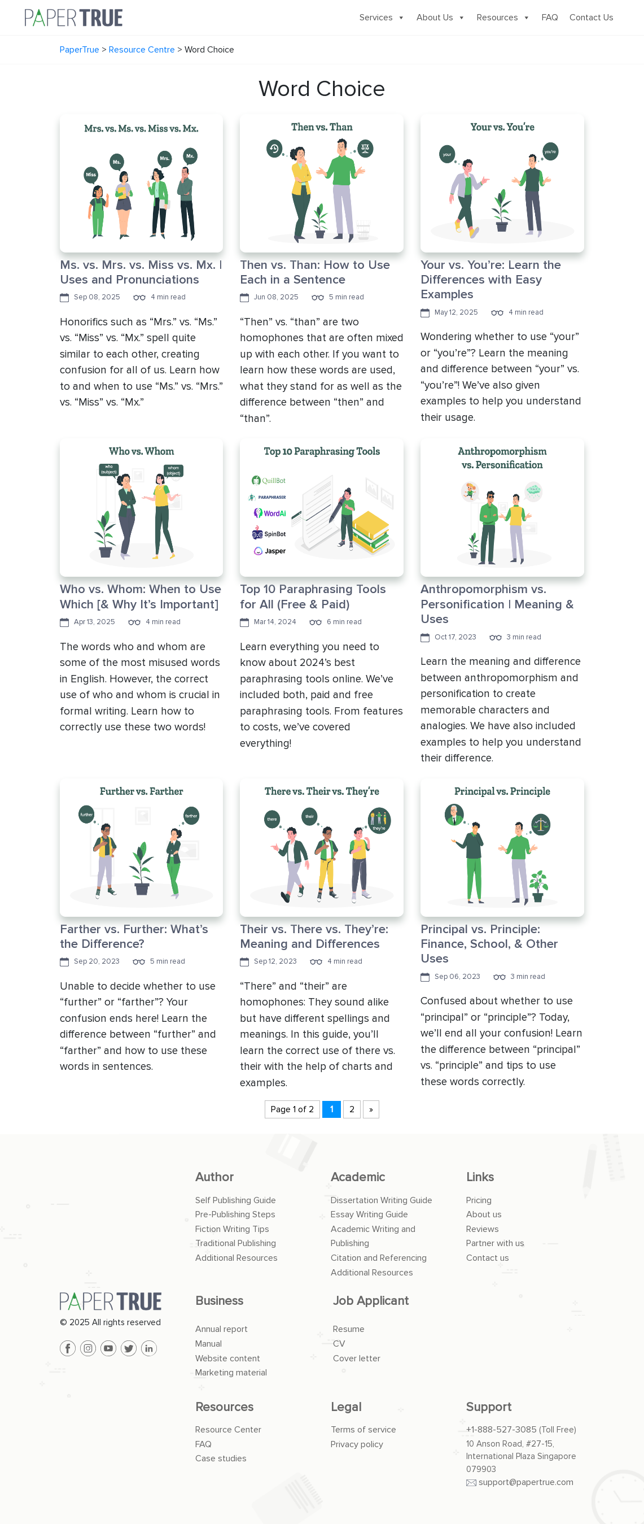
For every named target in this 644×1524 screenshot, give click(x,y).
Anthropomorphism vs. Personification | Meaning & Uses (497, 604)
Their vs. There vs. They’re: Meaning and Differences (314, 937)
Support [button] (488, 1407)
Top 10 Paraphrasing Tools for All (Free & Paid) (313, 597)
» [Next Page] (371, 1109)
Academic (358, 1177)
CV (339, 1343)
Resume (349, 1329)
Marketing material (231, 1372)
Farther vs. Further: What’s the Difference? (134, 937)
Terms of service (363, 1429)
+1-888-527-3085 (501, 1429)
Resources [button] (224, 1407)
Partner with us (495, 1243)
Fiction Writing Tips (232, 1229)
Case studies (221, 1458)
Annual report (221, 1329)
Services (382, 17)
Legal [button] (346, 1407)
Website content (227, 1358)
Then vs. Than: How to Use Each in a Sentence (315, 273)
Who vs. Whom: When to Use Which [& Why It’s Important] (140, 597)
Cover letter (356, 1358)
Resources (504, 17)
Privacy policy (357, 1444)
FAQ (550, 17)
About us (484, 1214)
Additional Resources (236, 1258)
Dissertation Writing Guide (381, 1200)
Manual (208, 1343)
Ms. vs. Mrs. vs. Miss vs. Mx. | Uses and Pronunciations (141, 273)
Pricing (479, 1200)
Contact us (487, 1258)
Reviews (482, 1229)
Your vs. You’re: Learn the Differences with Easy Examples (490, 280)
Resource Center (228, 1429)
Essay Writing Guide (369, 1214)
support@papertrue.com (526, 1482)
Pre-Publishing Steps (235, 1214)
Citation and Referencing (379, 1258)
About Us (441, 17)
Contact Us (591, 17)
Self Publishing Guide (235, 1200)
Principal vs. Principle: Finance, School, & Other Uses (489, 944)
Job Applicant (371, 1301)
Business (219, 1301)
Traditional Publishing (235, 1243)
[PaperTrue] (119, 1301)
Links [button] (480, 1177)
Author (214, 1177)
